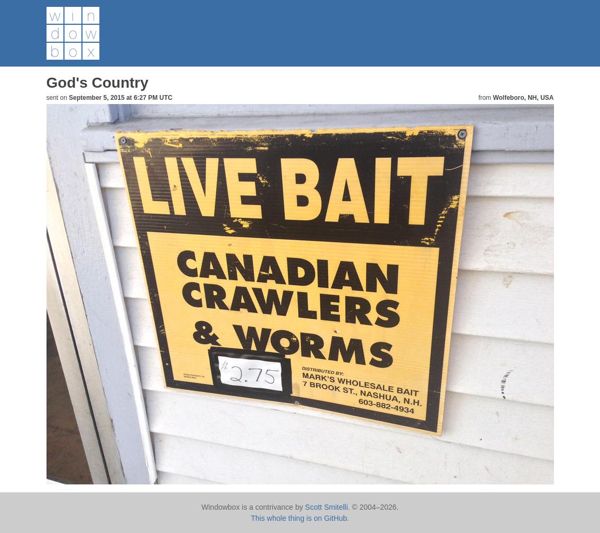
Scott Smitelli (326, 507)
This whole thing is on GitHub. (300, 518)
